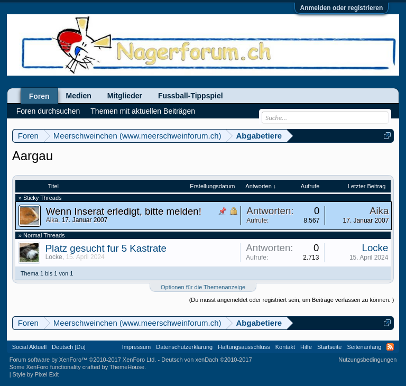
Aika (52, 220)
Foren (39, 96)
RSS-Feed (390, 347)
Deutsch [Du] (69, 347)
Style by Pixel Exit (36, 374)
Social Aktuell (29, 347)
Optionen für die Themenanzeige (203, 287)
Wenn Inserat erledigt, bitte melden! (123, 211)
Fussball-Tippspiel (190, 95)
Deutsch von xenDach (206, 359)
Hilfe (306, 347)
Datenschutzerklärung (184, 347)
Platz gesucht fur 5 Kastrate (106, 248)
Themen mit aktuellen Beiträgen (142, 111)
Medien (78, 95)
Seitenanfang (364, 347)
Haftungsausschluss (244, 347)
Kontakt (285, 347)
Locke (53, 257)
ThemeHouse (126, 367)
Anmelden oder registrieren (341, 8)
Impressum (136, 347)
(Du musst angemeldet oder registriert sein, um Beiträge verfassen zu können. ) (291, 300)
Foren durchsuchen (48, 111)
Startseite (329, 347)
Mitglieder (124, 95)
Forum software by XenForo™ (83, 359)
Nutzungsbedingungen (367, 359)
